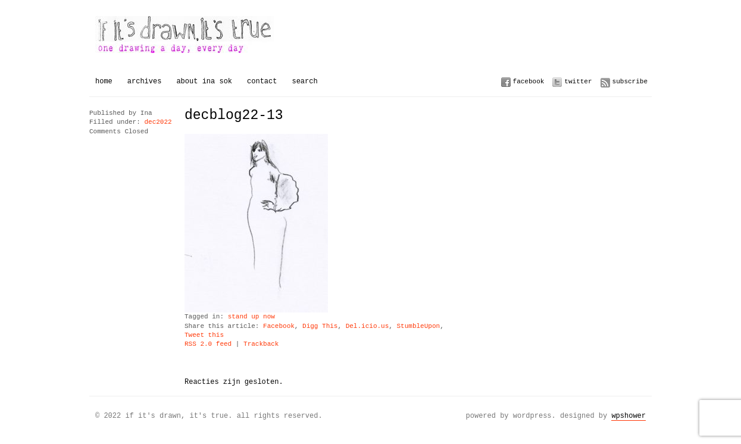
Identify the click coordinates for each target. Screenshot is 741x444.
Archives (144, 81)
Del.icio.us (367, 326)
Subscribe (630, 81)
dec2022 (157, 122)
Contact (262, 81)
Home (103, 81)
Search (304, 81)
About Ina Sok (204, 81)
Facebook (529, 81)
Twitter (578, 81)
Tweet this (204, 335)
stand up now (251, 316)
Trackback (261, 344)
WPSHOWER (628, 416)
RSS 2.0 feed (208, 344)
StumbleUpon (418, 326)
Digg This (319, 326)
